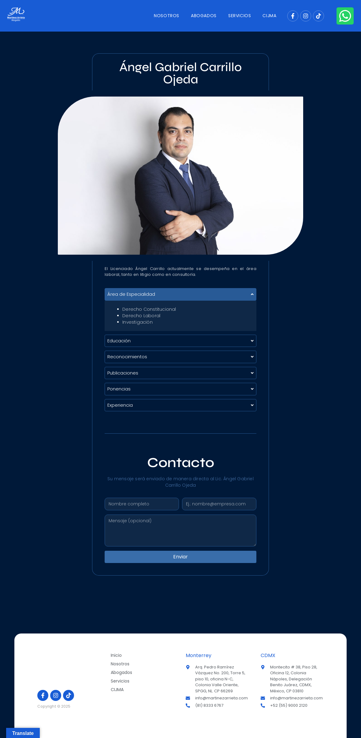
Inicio (116, 655)
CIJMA (269, 16)
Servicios (239, 16)
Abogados (204, 16)
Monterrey (198, 655)
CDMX (268, 655)
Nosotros (166, 16)
